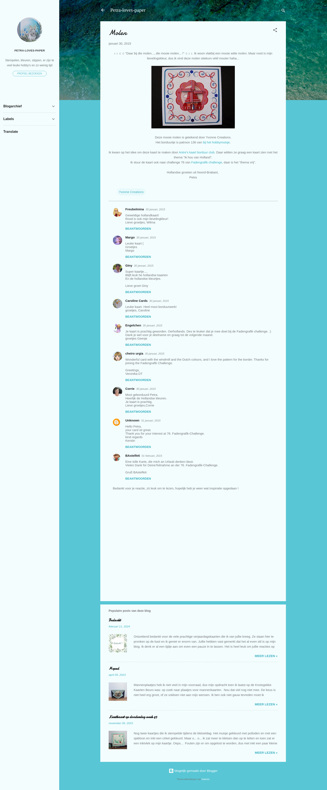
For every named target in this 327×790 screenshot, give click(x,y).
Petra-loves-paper (128, 10)
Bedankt (115, 620)
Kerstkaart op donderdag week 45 (133, 717)
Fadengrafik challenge (206, 162)
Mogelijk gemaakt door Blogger (193, 770)
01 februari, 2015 (152, 455)
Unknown (132, 420)
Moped (114, 668)
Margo (130, 237)
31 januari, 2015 (151, 420)
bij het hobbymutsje (216, 142)
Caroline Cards (136, 300)
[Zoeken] (283, 11)
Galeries (205, 779)
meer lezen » (266, 656)
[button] (275, 31)
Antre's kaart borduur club (196, 152)
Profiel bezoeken (29, 73)
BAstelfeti (132, 455)
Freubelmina (134, 209)
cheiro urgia (134, 353)
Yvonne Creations (131, 192)
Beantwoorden (138, 228)
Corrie (130, 388)
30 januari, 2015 (155, 209)
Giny (128, 265)
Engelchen (133, 325)
